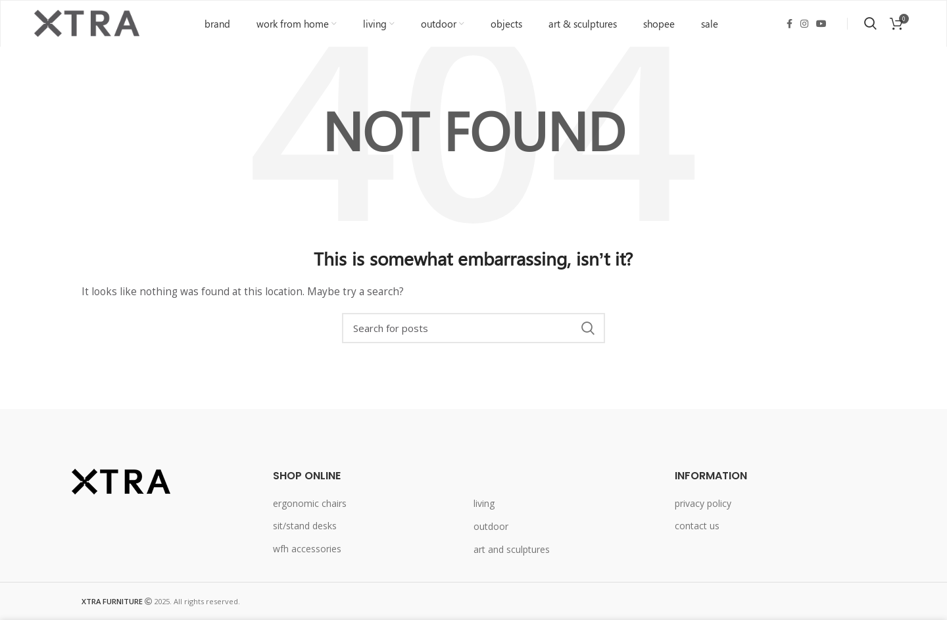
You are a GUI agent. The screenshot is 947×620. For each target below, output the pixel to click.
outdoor (491, 526)
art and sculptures (512, 549)
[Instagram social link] (804, 23)
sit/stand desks (305, 526)
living (484, 504)
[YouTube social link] (821, 23)
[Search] (473, 329)
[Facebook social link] (789, 23)
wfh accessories (307, 548)
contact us (697, 526)
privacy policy (703, 503)
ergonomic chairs (310, 503)
